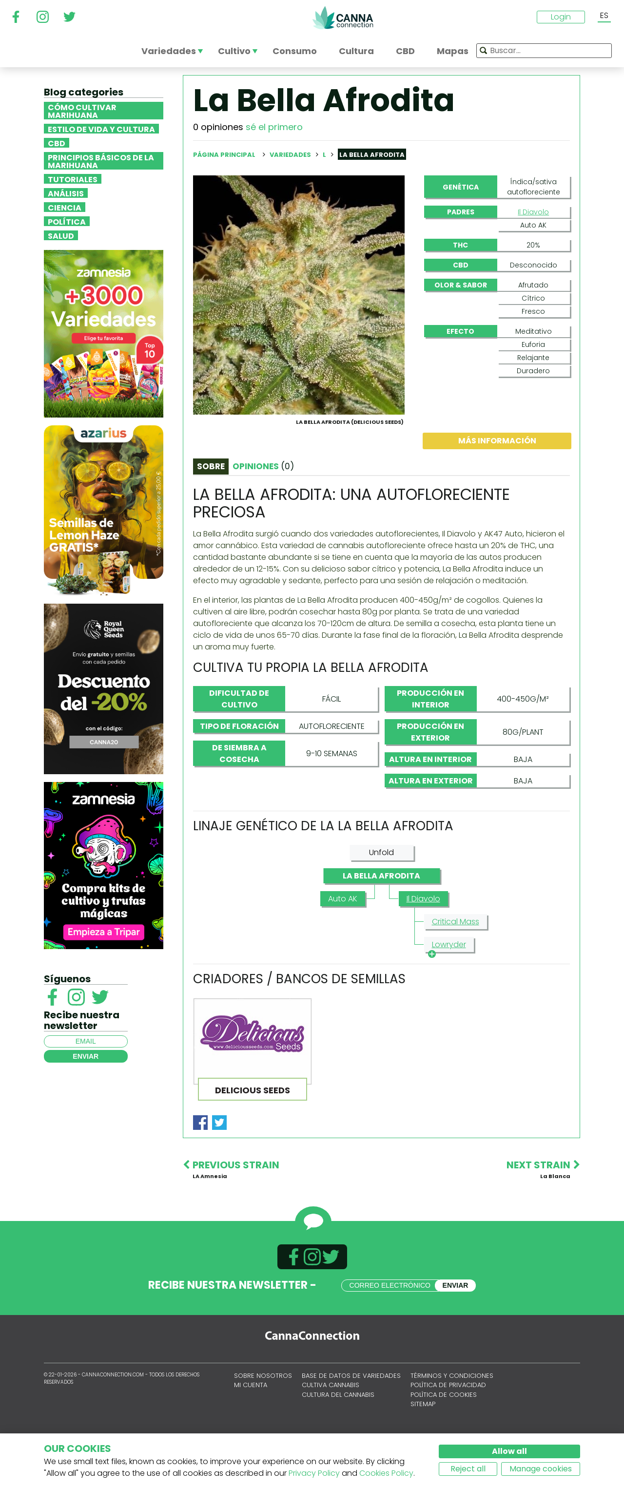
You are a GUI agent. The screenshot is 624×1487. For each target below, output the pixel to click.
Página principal (224, 154)
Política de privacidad (448, 1431)
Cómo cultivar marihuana (82, 110)
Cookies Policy (386, 1473)
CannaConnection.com (343, 17)
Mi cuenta (250, 1431)
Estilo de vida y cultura (101, 128)
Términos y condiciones (451, 1422)
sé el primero (274, 127)
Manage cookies (540, 1468)
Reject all (468, 1468)
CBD (56, 143)
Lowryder (447, 992)
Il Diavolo (533, 212)
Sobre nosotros (263, 1422)
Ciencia (64, 207)
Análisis (66, 193)
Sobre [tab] (211, 513)
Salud (61, 235)
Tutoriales (73, 179)
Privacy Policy (314, 1473)
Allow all (509, 1451)
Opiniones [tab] (263, 513)
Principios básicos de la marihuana (101, 161)
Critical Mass (455, 968)
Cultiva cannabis (330, 1431)
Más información (497, 487)
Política (67, 221)
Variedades (291, 154)
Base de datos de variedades (351, 1422)
